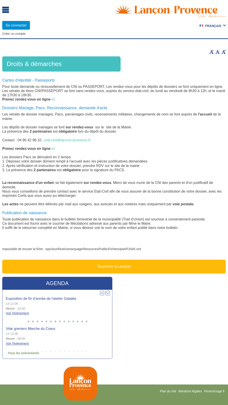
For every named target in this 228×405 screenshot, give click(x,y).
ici (53, 99)
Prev (102, 293)
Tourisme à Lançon (114, 266)
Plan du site (168, 391)
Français (213, 26)
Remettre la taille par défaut (223, 52)
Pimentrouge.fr (214, 391)
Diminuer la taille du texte (217, 52)
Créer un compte (13, 33)
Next (107, 293)
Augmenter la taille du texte (211, 52)
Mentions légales (190, 391)
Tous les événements (23, 353)
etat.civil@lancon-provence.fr (67, 140)
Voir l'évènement (17, 313)
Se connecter (16, 25)
